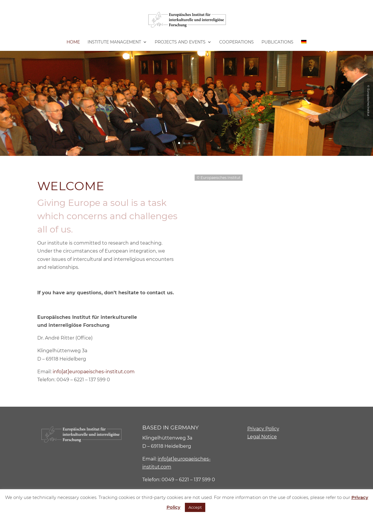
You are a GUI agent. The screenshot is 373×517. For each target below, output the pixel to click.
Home (73, 42)
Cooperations (236, 42)
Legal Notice (262, 437)
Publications (277, 42)
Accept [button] (195, 507)
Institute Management (114, 42)
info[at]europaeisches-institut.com (94, 371)
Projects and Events (180, 42)
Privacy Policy (263, 429)
